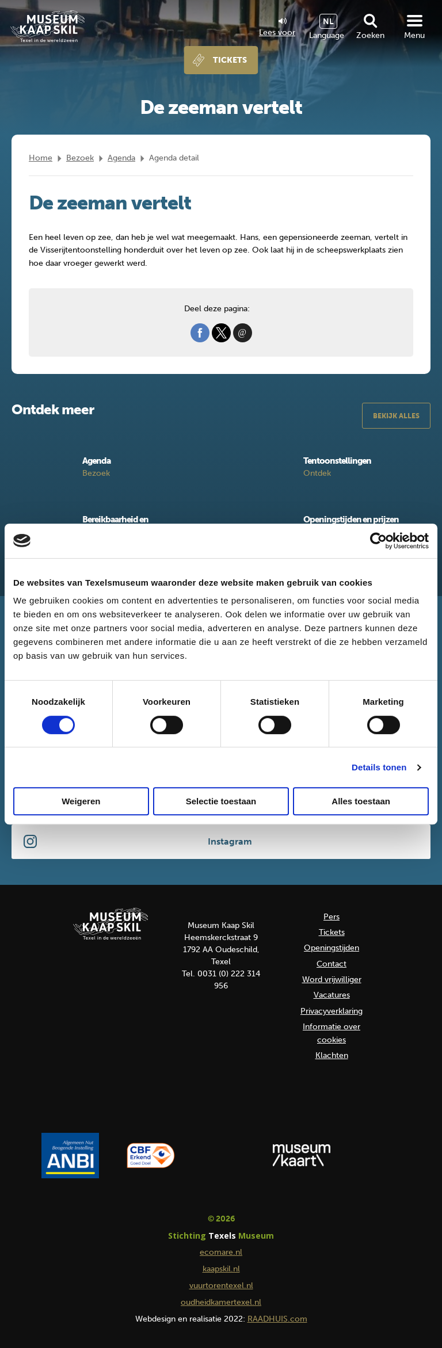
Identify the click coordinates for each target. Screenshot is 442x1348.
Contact (331, 964)
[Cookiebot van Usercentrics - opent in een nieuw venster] (378, 540)
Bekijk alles (396, 416)
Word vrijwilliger (331, 979)
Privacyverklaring (331, 1011)
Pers (331, 917)
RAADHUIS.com (277, 1319)
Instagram (230, 841)
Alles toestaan (361, 801)
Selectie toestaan (221, 801)
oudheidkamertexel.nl (221, 1302)
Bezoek (80, 158)
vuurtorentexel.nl (221, 1285)
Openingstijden (331, 948)
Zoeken (370, 35)
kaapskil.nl (221, 1269)
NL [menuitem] (328, 21)
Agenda (121, 158)
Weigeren (81, 801)
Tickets (230, 60)
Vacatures (332, 995)
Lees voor (277, 27)
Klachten (331, 1055)
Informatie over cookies (331, 1033)
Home (40, 158)
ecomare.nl (221, 1252)
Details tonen (379, 767)
